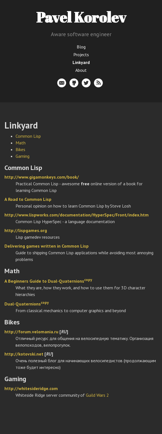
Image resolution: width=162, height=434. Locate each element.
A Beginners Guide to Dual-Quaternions (44, 281)
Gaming (22, 156)
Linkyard (81, 62)
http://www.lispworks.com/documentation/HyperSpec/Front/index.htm (76, 215)
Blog (81, 47)
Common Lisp (28, 136)
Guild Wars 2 (97, 395)
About (81, 70)
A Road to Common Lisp (27, 199)
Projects (81, 54)
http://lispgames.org (25, 230)
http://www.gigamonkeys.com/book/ (41, 177)
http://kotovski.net (23, 354)
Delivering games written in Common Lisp (46, 246)
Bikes (20, 149)
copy (88, 279)
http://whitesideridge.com (31, 388)
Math (21, 143)
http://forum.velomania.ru (31, 331)
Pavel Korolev (81, 17)
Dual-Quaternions (22, 304)
